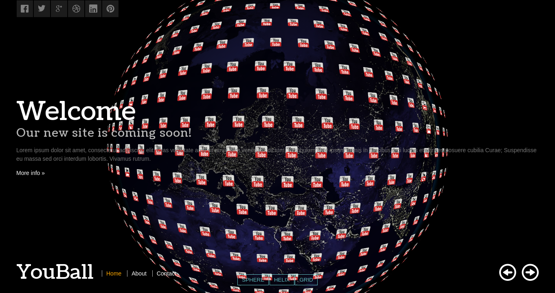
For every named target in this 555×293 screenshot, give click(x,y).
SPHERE (253, 280)
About (139, 273)
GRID (306, 280)
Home (113, 273)
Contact (166, 273)
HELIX (282, 280)
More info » (30, 173)
